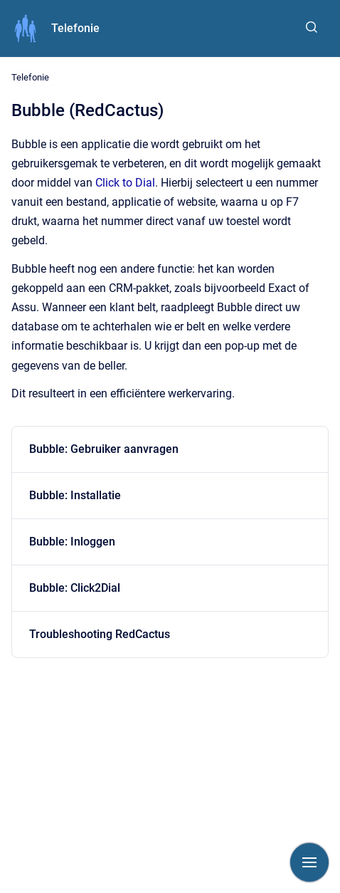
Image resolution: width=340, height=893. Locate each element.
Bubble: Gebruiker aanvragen (104, 449)
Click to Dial (125, 182)
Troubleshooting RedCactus (99, 634)
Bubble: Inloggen (72, 541)
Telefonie (75, 28)
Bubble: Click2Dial (74, 588)
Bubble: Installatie (75, 495)
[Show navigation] (309, 862)
